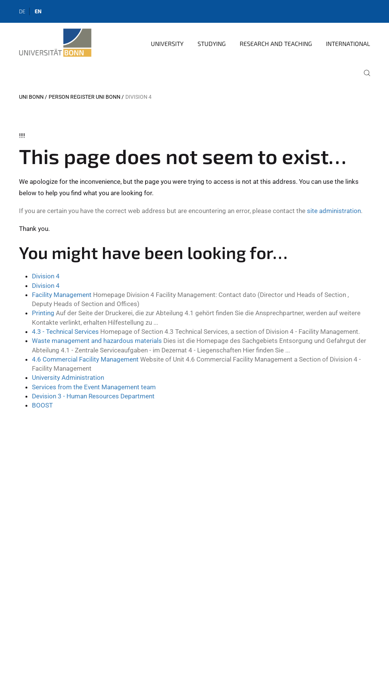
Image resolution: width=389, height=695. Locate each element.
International (348, 43)
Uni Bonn (31, 97)
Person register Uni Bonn (84, 97)
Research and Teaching (276, 43)
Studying (212, 43)
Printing (43, 313)
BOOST (42, 405)
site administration (334, 211)
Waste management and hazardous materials (97, 340)
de (22, 11)
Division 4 (46, 276)
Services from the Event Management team (94, 387)
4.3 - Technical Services (65, 331)
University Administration (68, 377)
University (167, 43)
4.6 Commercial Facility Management (85, 359)
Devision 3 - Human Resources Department (93, 396)
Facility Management (62, 295)
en (38, 11)
